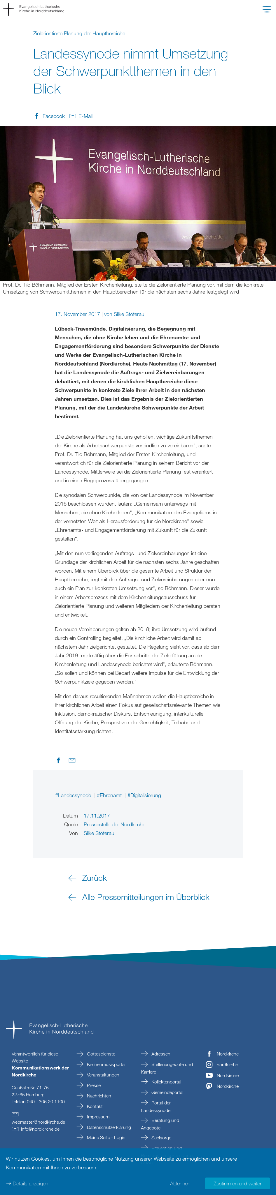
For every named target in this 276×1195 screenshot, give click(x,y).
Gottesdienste (100, 1053)
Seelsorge (160, 1137)
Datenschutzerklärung (108, 1127)
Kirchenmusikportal (105, 1064)
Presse (93, 1085)
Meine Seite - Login (105, 1137)
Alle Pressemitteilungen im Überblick (145, 897)
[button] (267, 10)
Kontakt (94, 1106)
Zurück (94, 877)
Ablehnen (180, 1183)
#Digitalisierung (144, 795)
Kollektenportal (165, 1081)
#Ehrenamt (110, 795)
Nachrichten (98, 1095)
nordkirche (227, 1064)
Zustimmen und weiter (237, 1183)
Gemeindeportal (166, 1092)
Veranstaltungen (102, 1074)
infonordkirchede (40, 1129)
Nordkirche (228, 1053)
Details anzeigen (30, 1183)
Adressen (160, 1053)
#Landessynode (73, 795)
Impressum (97, 1116)
